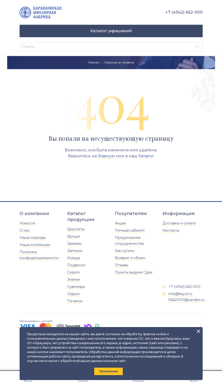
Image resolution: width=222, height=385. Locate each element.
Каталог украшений (111, 30)
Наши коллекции (35, 245)
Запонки (74, 250)
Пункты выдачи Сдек (134, 272)
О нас (25, 230)
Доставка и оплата (179, 223)
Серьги (73, 272)
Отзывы (121, 265)
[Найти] (197, 47)
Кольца (73, 258)
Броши (73, 236)
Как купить (124, 250)
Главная (93, 62)
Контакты (170, 230)
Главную (106, 156)
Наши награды (33, 237)
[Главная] (41, 12)
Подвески (76, 265)
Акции (120, 223)
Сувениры (76, 286)
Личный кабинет (130, 230)
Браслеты (76, 229)
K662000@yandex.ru (186, 300)
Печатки (74, 301)
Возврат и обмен (130, 258)
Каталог (146, 156)
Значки (73, 279)
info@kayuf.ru (180, 294)
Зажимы (74, 243)
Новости (27, 223)
